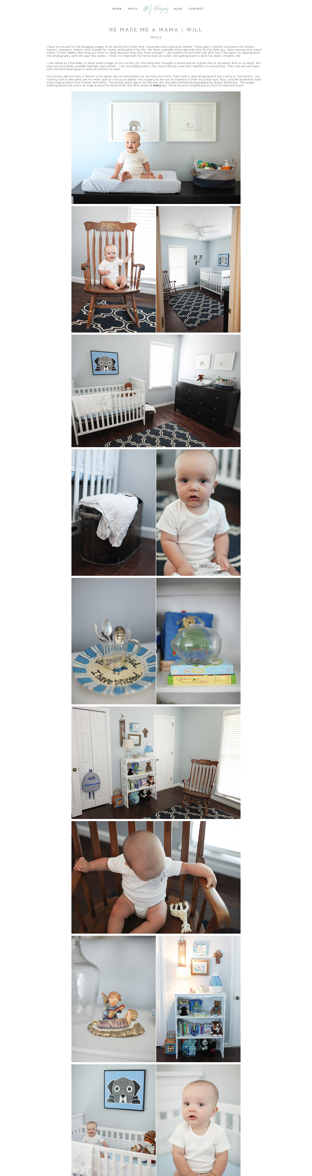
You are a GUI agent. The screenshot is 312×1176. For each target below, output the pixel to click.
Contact (196, 9)
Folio (133, 9)
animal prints (124, 82)
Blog (178, 9)
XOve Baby (75, 63)
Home (117, 9)
